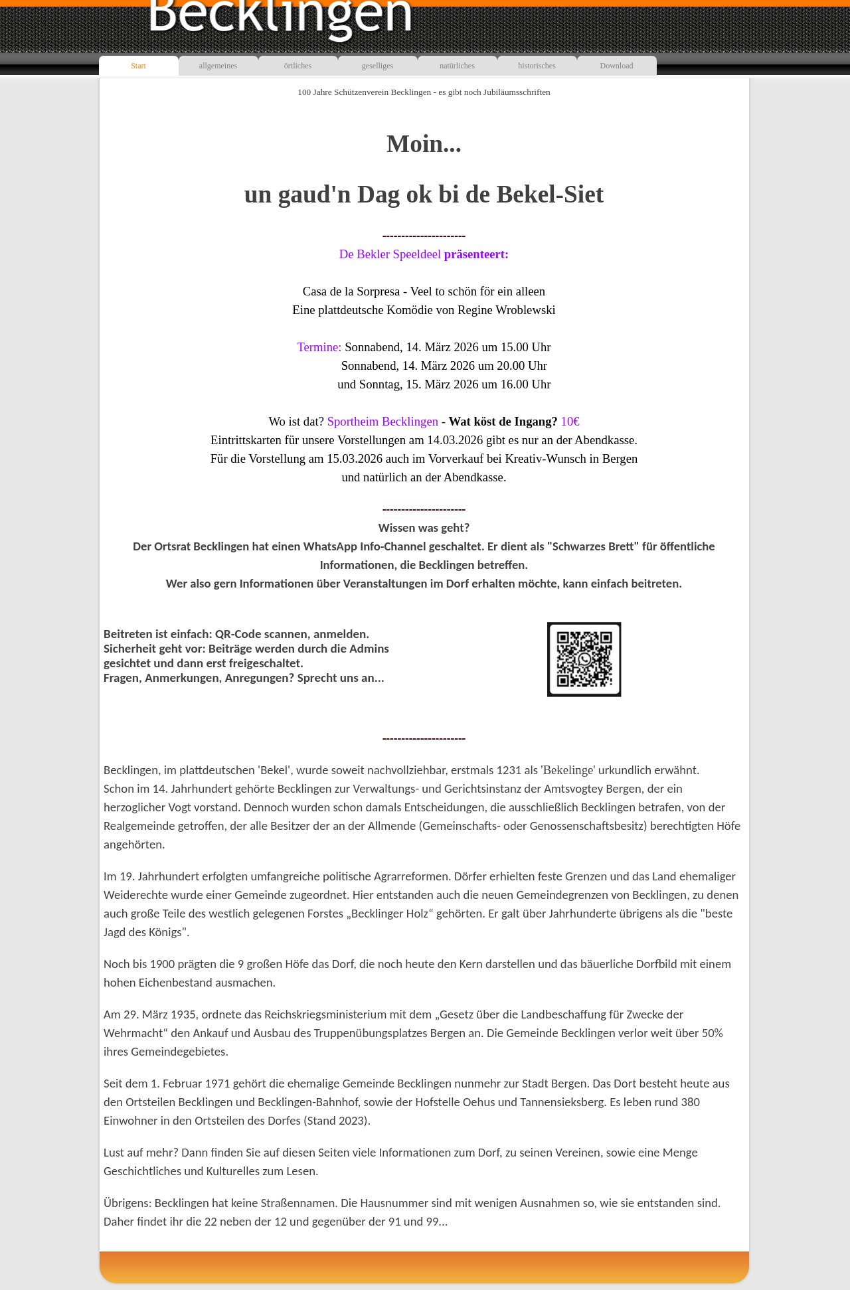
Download (617, 65)
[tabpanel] (424, 346)
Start (138, 65)
